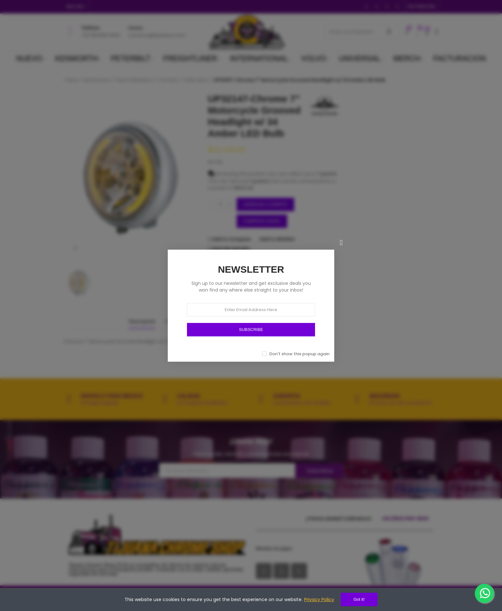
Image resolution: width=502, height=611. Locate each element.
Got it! (359, 599)
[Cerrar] (341, 243)
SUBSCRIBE (251, 329)
